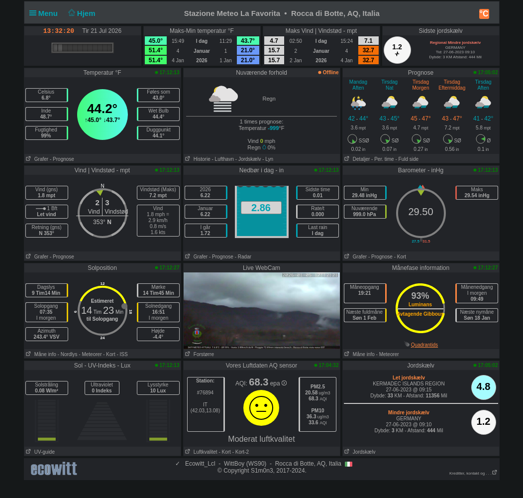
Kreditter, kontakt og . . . (473, 473)
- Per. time (382, 159)
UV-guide (39, 452)
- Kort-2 (240, 452)
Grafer (36, 159)
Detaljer (356, 159)
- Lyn (267, 159)
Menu (45, 13)
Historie (197, 159)
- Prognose (62, 159)
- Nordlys (68, 354)
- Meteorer (90, 354)
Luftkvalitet (200, 452)
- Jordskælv (248, 159)
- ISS (121, 354)
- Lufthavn (223, 159)
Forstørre (199, 354)
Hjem (81, 13)
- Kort (400, 256)
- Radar (243, 256)
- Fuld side (406, 159)
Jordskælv (359, 452)
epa (278, 383)
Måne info (40, 354)
